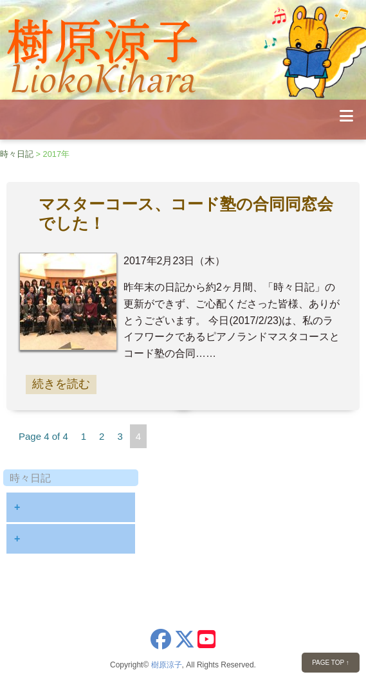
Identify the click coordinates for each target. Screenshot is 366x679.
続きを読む (61, 383)
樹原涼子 (166, 664)
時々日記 (16, 154)
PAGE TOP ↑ (330, 662)
